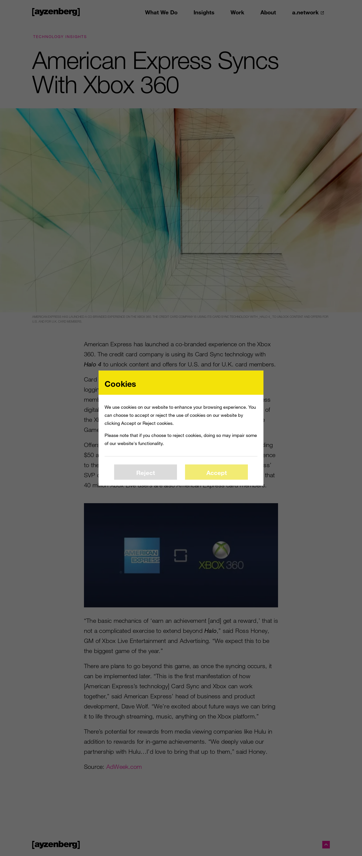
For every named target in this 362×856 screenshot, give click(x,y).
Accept (216, 472)
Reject (145, 472)
